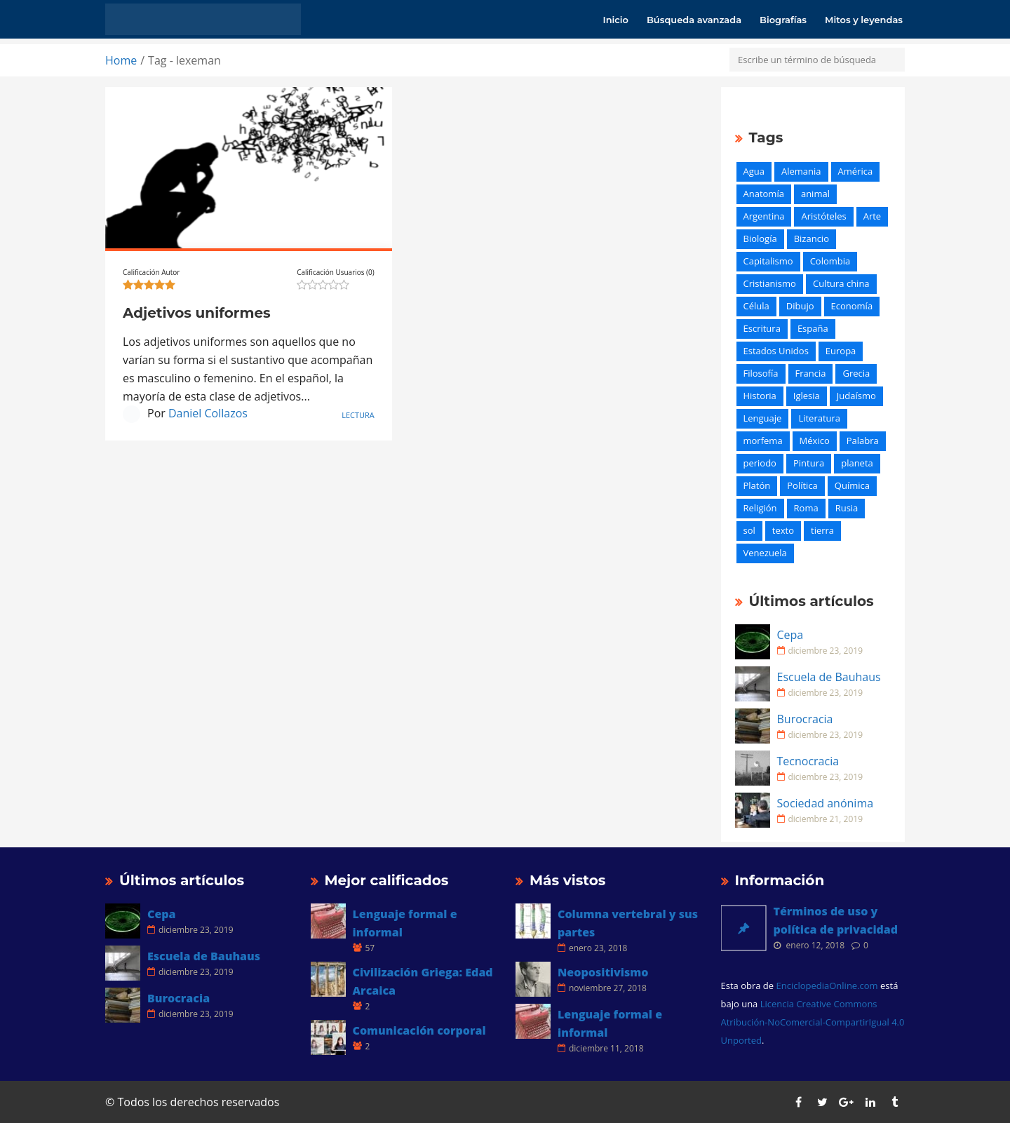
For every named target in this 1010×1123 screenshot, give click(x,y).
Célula (756, 306)
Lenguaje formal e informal (405, 923)
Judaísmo (856, 395)
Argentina (764, 216)
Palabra (863, 440)
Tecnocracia (808, 761)
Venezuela (765, 552)
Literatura (819, 418)
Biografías (783, 19)
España (812, 328)
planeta (857, 463)
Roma (806, 508)
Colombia (830, 261)
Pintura (808, 463)
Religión (760, 508)
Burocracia (805, 719)
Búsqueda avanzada (694, 19)
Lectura (358, 415)
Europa (841, 350)
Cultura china (841, 283)
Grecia (856, 373)
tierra (822, 530)
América (855, 171)
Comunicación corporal (419, 1030)
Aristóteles (823, 216)
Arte (872, 216)
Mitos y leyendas (864, 19)
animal (815, 193)
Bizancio (811, 238)
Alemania (801, 171)
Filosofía (761, 373)
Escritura (762, 328)
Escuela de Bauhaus (829, 677)
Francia (810, 373)
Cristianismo (769, 283)
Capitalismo (768, 261)
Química (852, 485)
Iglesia (806, 395)
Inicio (615, 19)
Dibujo (800, 306)
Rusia (846, 508)
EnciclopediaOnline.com (826, 985)
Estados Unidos (776, 350)
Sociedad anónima (825, 803)
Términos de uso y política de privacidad (836, 920)
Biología (760, 238)
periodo (759, 463)
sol (749, 530)
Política (802, 485)
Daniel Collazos (208, 413)
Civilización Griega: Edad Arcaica (423, 981)
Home (121, 60)
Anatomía (763, 193)
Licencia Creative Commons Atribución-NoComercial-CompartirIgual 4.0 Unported (813, 1022)
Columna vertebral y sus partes (628, 923)
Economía (852, 306)
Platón (757, 485)
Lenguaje (762, 418)
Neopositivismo (603, 972)
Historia (759, 395)
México (815, 440)
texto (783, 530)
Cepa (790, 635)
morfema (763, 440)
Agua (754, 171)
